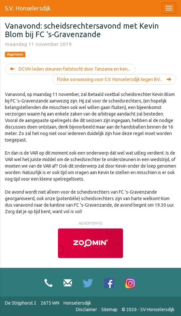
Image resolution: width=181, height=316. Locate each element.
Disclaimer (86, 309)
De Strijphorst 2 (20, 303)
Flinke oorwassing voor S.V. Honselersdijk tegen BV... (114, 79)
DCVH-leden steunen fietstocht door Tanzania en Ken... (70, 69)
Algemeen (15, 54)
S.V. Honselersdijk (28, 8)
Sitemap (109, 309)
